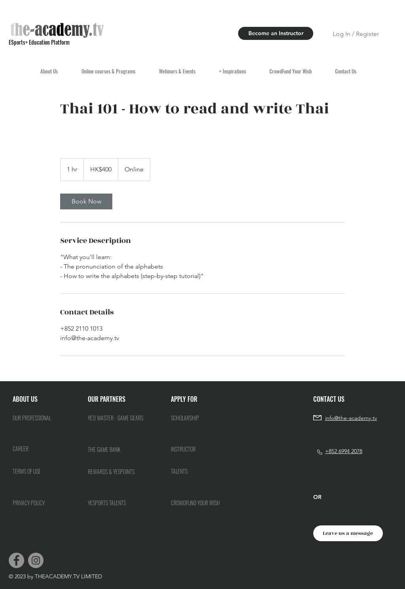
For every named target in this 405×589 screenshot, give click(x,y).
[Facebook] (16, 560)
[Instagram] (36, 560)
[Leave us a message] (348, 533)
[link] (86, 201)
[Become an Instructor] (275, 33)
